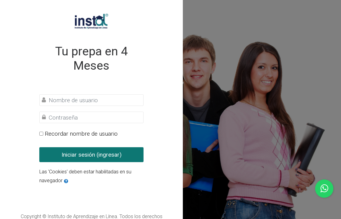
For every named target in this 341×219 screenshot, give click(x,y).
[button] (66, 181)
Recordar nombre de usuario (81, 133)
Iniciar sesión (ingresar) (92, 154)
